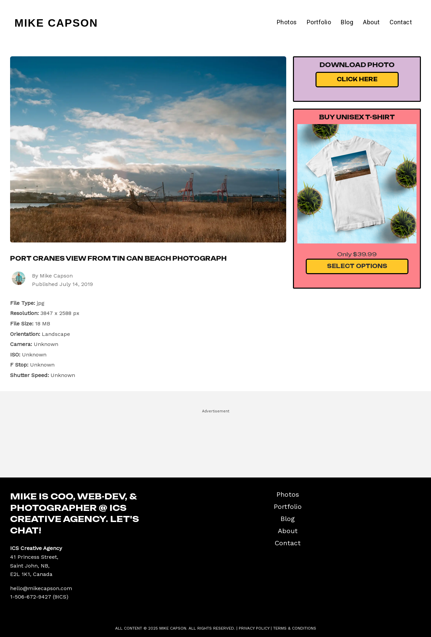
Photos (287, 22)
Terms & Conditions (294, 628)
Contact (401, 22)
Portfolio (319, 22)
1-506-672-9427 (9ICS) (39, 596)
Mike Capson (56, 23)
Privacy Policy (254, 628)
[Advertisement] (215, 440)
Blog (347, 22)
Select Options (357, 266)
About (371, 22)
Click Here (357, 79)
